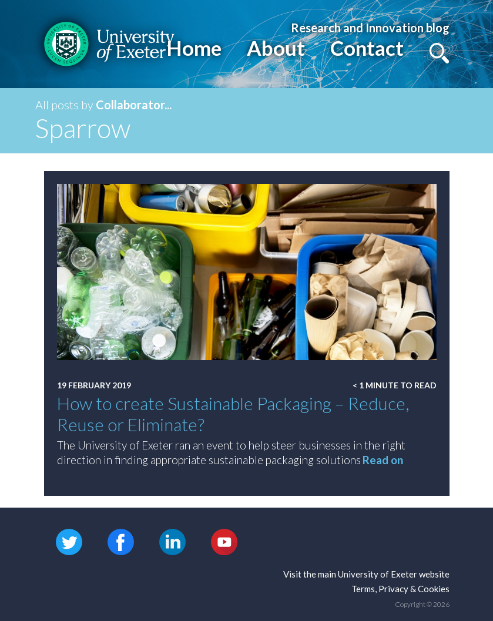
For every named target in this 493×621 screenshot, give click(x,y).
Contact (367, 47)
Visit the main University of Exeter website (366, 574)
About (276, 47)
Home (194, 47)
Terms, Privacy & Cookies (400, 588)
